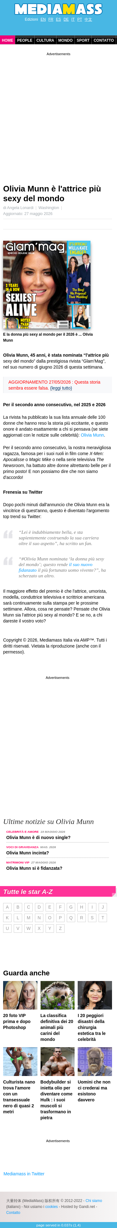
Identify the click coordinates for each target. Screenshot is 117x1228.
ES (58, 19)
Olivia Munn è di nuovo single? (38, 837)
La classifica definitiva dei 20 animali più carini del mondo (57, 1027)
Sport (83, 40)
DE (66, 19)
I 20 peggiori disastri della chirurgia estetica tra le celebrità (92, 1027)
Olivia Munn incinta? (27, 852)
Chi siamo (93, 1201)
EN (43, 19)
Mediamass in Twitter (23, 1173)
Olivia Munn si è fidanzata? (34, 868)
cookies (51, 1206)
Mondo (65, 40)
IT (73, 19)
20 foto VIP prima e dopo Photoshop (17, 1021)
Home (7, 40)
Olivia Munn (92, 435)
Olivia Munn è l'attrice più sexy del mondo (52, 193)
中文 (88, 19)
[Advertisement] (58, 116)
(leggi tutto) (61, 388)
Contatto (104, 40)
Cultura (45, 40)
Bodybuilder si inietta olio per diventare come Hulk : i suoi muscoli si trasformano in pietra (57, 1099)
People (24, 40)
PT (79, 19)
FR (50, 19)
